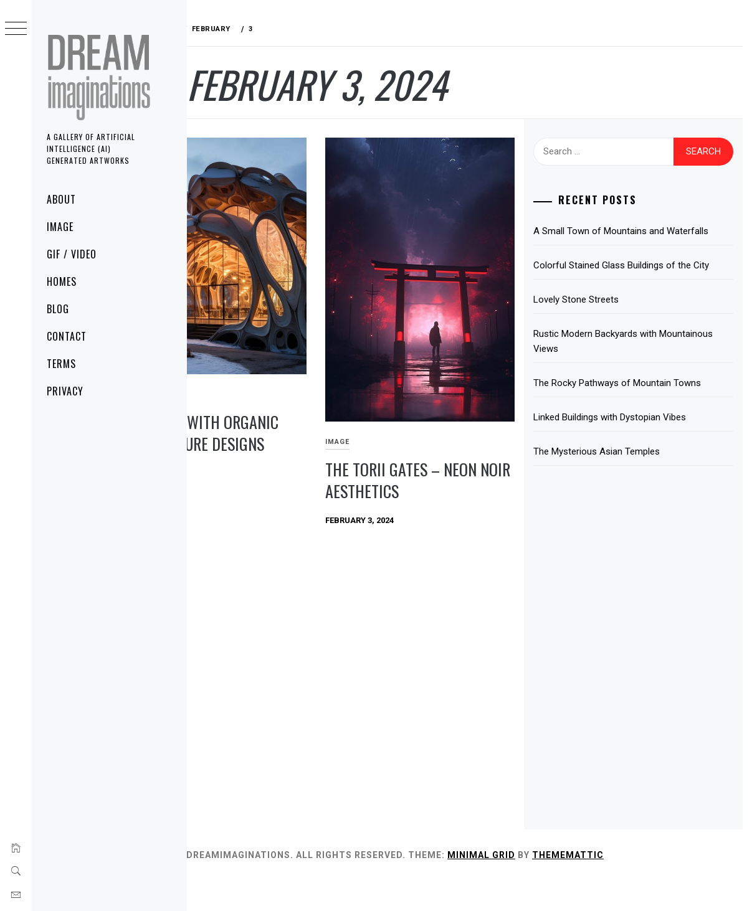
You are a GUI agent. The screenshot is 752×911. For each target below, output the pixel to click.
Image (60, 226)
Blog (58, 308)
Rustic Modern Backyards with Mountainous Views (622, 371)
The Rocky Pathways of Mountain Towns (644, 412)
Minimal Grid (560, 885)
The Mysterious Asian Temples (624, 481)
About (61, 199)
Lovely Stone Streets (603, 329)
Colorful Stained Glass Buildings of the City (639, 288)
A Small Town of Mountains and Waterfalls (626, 238)
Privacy (65, 391)
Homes (62, 281)
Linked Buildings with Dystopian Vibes (637, 447)
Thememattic (647, 885)
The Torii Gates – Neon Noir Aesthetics (454, 441)
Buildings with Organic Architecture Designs (277, 400)
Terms (61, 363)
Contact (67, 336)
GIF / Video (72, 254)
